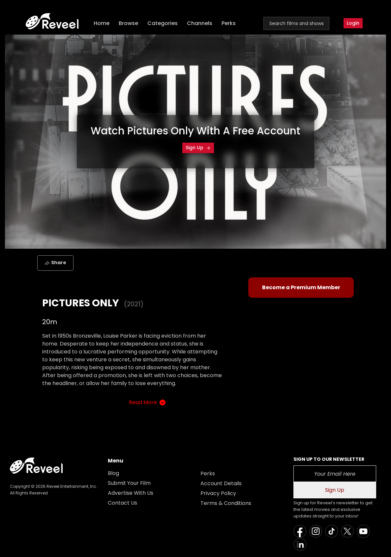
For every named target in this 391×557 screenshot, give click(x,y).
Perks (229, 23)
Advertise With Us (130, 493)
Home (101, 23)
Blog (113, 473)
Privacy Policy (218, 493)
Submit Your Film (129, 483)
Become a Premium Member (301, 287)
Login (353, 23)
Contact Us (122, 503)
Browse (128, 23)
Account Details (221, 483)
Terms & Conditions (225, 503)
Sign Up (198, 147)
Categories (162, 23)
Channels (199, 23)
